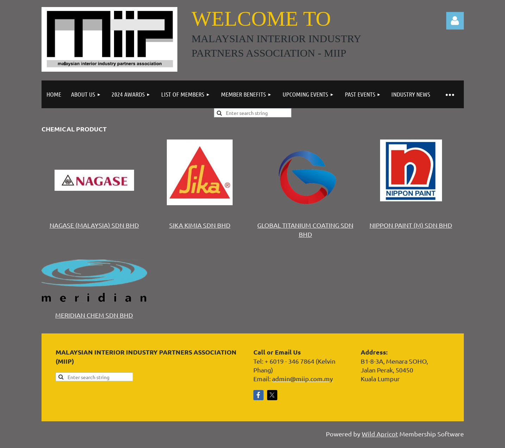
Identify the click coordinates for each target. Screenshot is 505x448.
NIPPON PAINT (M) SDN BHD (411, 225)
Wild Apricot (380, 433)
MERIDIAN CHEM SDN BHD (94, 315)
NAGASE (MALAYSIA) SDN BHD (94, 225)
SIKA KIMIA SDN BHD (200, 225)
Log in (455, 21)
